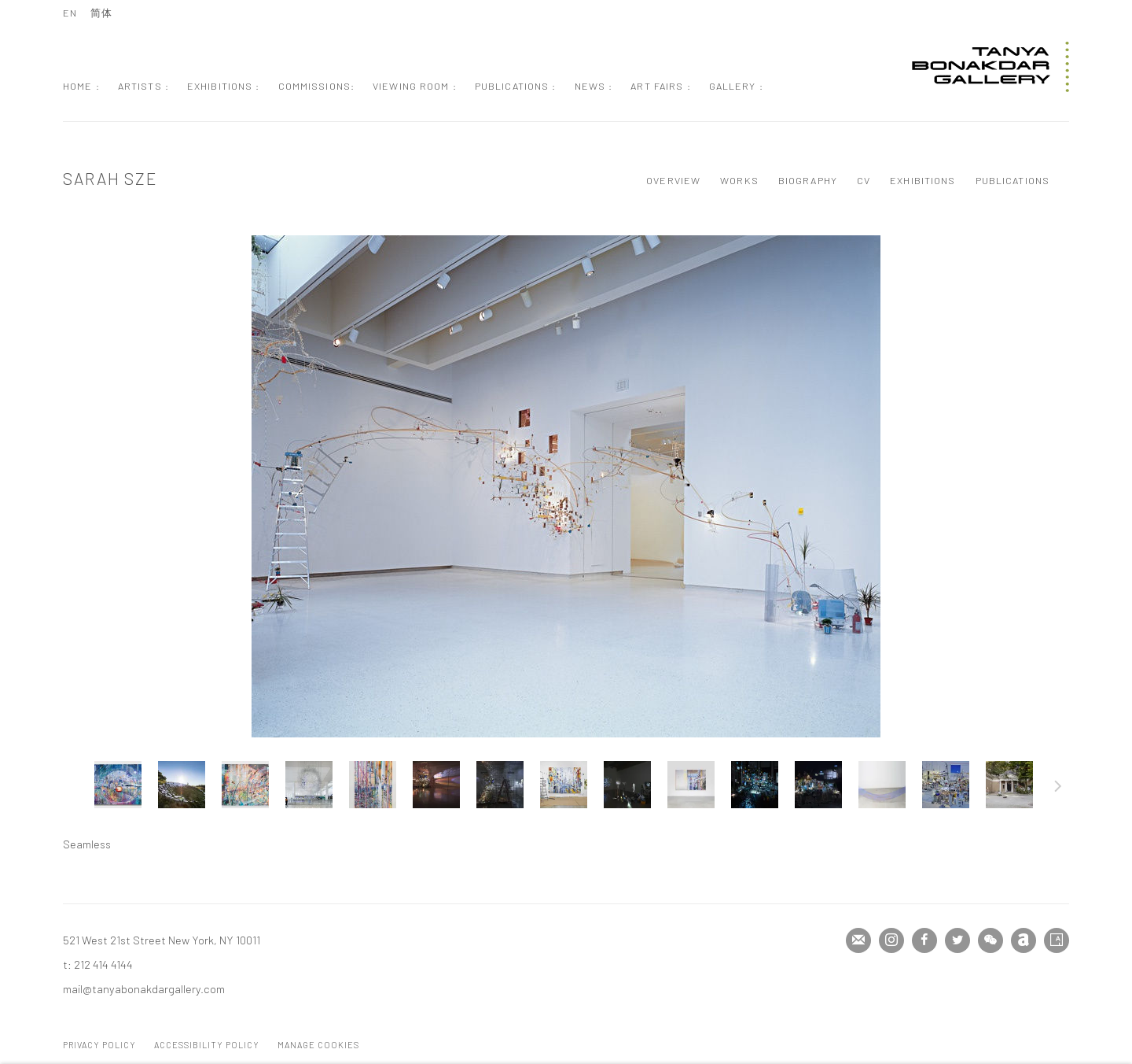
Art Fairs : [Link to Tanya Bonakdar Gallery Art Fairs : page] (660, 85)
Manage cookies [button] (318, 1045)
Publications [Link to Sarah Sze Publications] (1013, 180)
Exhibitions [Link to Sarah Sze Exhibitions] (922, 180)
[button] (118, 784)
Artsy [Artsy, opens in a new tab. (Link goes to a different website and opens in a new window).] (1056, 940)
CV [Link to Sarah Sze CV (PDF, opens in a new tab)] (863, 180)
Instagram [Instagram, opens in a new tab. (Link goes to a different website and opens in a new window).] (891, 940)
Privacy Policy (99, 1045)
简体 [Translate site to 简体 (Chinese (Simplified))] (101, 12)
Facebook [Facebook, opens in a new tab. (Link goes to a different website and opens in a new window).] (924, 940)
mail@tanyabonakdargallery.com (144, 988)
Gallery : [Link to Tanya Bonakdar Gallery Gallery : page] (736, 85)
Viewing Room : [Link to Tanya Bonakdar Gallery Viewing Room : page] (415, 85)
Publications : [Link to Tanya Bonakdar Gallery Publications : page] (516, 85)
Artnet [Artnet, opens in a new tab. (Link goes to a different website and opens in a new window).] (1023, 940)
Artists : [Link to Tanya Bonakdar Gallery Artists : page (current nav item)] (143, 85)
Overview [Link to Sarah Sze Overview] (673, 180)
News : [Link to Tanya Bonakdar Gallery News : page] (594, 85)
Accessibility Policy (206, 1045)
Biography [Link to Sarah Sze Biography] (807, 180)
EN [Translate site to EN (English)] (70, 12)
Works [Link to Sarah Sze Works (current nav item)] (739, 180)
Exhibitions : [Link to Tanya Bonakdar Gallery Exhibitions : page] (223, 85)
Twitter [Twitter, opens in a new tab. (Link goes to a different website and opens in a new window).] (957, 940)
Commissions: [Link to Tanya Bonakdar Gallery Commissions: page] (316, 85)
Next (1058, 789)
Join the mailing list (858, 940)
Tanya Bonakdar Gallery (990, 67)
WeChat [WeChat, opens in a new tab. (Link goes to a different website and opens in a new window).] (990, 940)
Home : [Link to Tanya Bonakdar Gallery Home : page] (81, 85)
